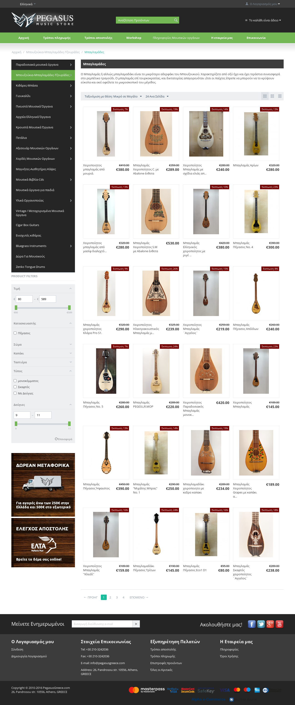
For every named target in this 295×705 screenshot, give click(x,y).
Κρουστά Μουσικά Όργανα (34, 127)
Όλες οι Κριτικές (161, 670)
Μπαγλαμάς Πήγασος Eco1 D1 (195, 568)
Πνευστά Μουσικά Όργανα (34, 106)
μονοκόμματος (26, 381)
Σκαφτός (22, 387)
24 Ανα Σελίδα (157, 96)
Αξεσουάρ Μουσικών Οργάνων (37, 148)
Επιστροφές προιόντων (166, 663)
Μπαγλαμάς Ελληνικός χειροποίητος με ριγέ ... (194, 249)
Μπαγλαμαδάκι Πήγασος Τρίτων (144, 568)
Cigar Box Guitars (27, 225)
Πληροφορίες (229, 649)
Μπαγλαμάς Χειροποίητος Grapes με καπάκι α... (245, 490)
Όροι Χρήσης (229, 656)
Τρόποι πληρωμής (56, 38)
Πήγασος (22, 333)
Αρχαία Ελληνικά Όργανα (33, 117)
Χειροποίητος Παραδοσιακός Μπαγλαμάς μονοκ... (193, 408)
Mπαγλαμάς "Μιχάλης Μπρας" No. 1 (145, 488)
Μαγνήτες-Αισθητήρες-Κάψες (36, 169)
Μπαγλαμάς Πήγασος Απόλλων (245, 327)
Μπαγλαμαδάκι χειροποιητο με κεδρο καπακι (193, 488)
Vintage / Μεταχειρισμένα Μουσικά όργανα (40, 213)
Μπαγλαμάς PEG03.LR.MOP (143, 404)
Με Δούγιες (23, 393)
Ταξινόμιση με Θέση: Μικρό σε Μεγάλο (113, 96)
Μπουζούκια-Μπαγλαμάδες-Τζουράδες (53, 52)
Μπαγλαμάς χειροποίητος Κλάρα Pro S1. (92, 329)
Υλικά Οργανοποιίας (30, 200)
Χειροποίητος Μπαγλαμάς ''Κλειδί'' (92, 570)
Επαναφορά (65, 439)
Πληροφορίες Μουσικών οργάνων (176, 38)
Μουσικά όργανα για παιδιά (35, 190)
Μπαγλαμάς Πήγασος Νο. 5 (93, 404)
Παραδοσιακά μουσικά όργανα (37, 64)
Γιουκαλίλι (23, 96)
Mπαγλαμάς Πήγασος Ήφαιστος (96, 486)
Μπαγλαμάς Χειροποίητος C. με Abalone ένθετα (146, 169)
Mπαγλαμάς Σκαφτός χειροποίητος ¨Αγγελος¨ (242, 572)
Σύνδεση (17, 649)
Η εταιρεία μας (222, 38)
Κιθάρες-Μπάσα (27, 85)
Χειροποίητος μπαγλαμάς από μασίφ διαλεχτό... (95, 247)
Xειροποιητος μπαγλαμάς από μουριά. (94, 169)
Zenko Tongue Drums (30, 267)
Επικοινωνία (256, 38)
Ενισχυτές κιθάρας (28, 235)
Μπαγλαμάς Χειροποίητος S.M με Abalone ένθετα (145, 247)
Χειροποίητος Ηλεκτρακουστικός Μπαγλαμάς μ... (146, 329)
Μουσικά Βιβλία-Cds (30, 179)
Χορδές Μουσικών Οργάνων (35, 159)
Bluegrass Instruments (31, 246)
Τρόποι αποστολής (98, 38)
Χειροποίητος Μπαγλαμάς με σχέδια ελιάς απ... (194, 169)
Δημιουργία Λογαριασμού (29, 656)
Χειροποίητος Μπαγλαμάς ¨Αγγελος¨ (192, 329)
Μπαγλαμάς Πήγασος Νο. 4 (243, 245)
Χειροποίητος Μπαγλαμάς (242, 404)
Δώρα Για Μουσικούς (30, 256)
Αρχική (23, 38)
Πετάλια (21, 138)
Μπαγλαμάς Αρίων (245, 165)
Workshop (133, 38)
